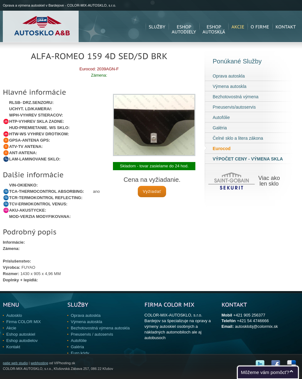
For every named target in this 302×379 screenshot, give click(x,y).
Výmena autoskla (229, 86)
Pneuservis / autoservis (92, 334)
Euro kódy (80, 353)
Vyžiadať (152, 191)
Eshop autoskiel (20, 334)
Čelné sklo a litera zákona (238, 138)
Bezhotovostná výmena (236, 96)
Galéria (220, 127)
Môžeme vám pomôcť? (265, 372)
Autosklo (14, 315)
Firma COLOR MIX (23, 321)
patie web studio (15, 363)
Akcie (11, 328)
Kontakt (13, 346)
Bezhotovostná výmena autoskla (100, 328)
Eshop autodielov (22, 340)
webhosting (39, 363)
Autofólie (221, 117)
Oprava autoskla (229, 76)
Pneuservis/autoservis (234, 107)
